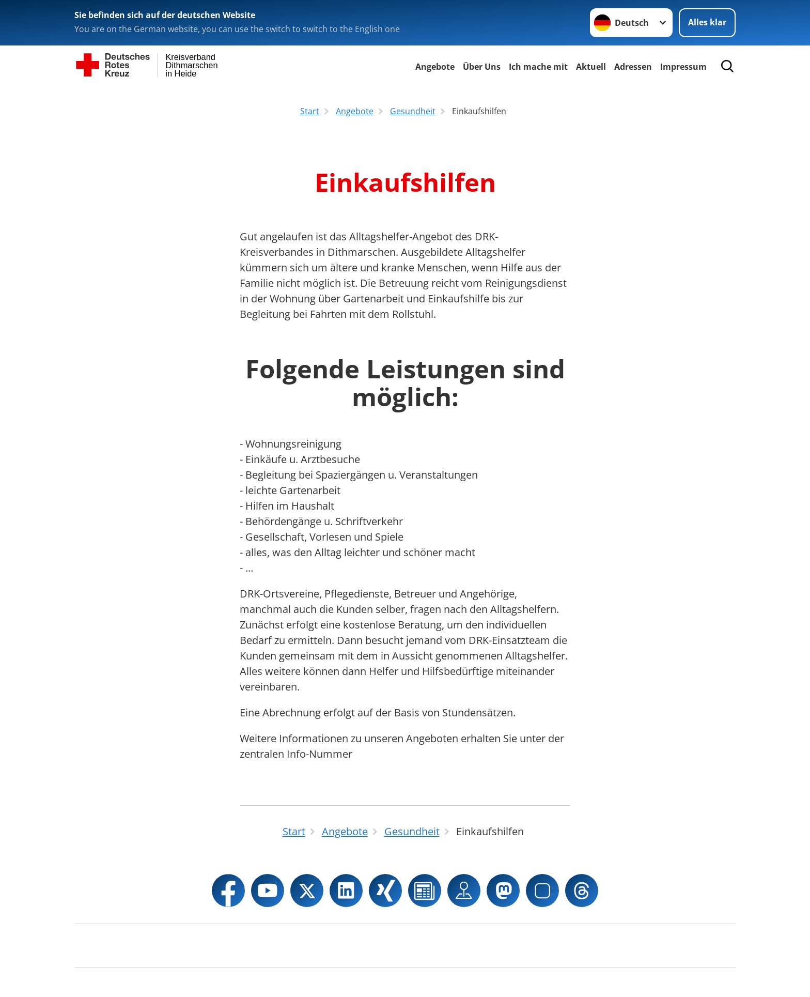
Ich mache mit (538, 66)
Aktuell (591, 66)
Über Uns (482, 66)
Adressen (633, 66)
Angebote (435, 66)
